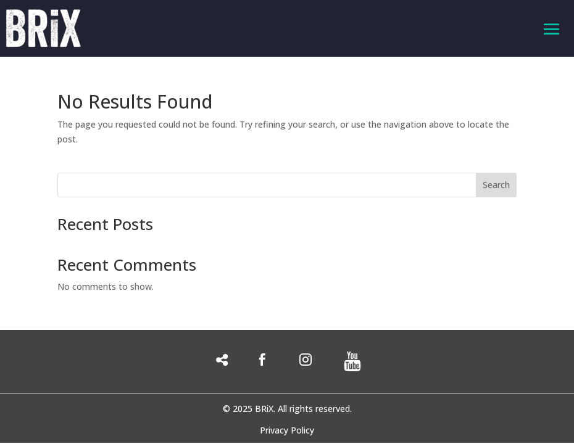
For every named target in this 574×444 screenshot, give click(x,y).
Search (496, 185)
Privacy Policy (287, 431)
